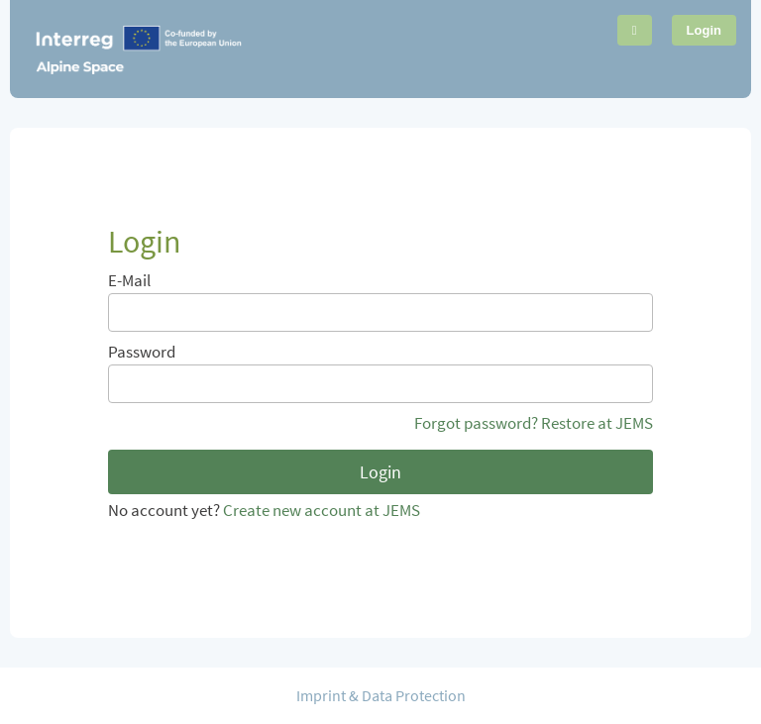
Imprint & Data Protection (381, 695)
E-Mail (129, 280)
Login (704, 30)
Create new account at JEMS (321, 510)
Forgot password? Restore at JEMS (533, 424)
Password (141, 352)
